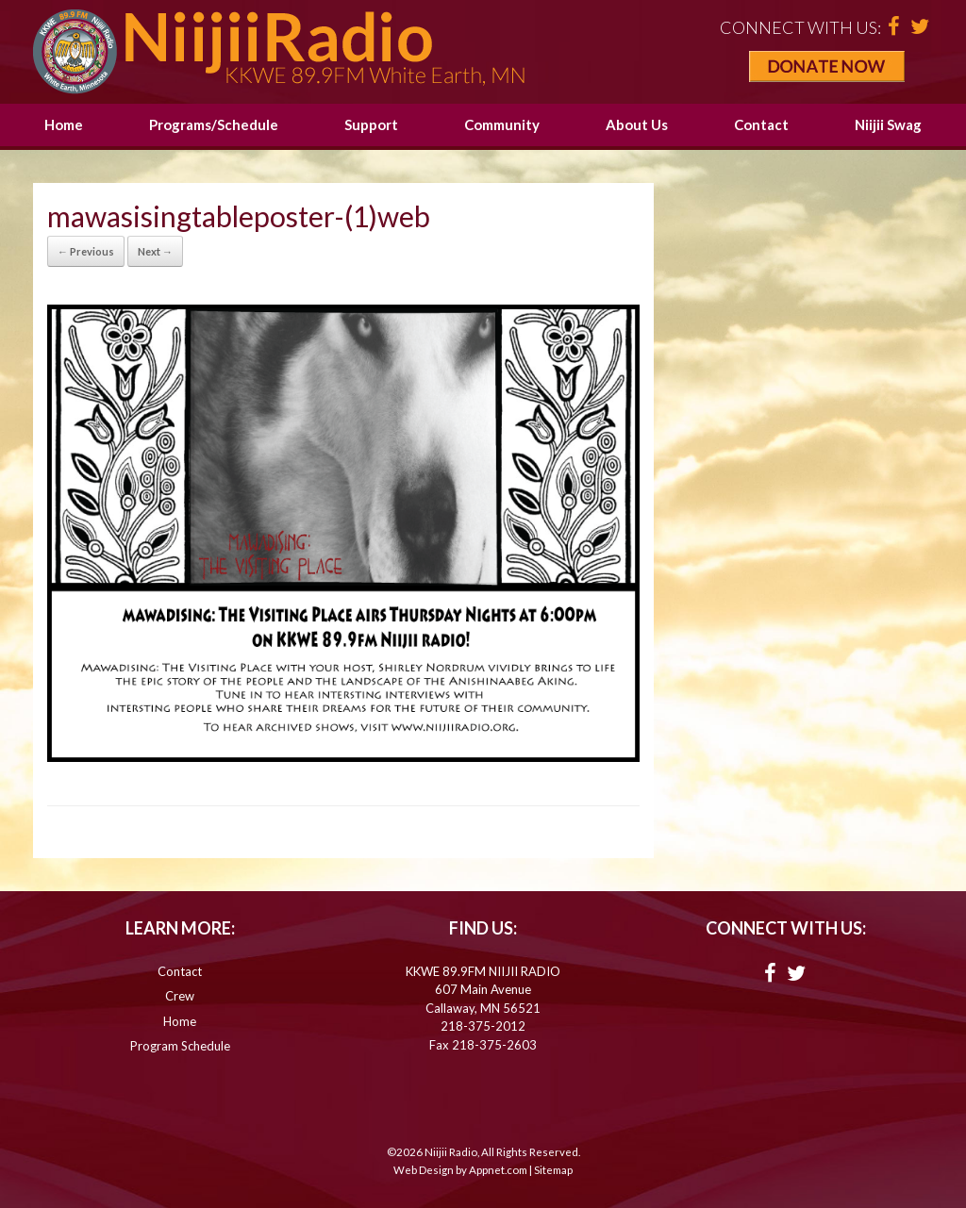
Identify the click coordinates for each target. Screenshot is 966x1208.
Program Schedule (180, 1045)
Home (63, 124)
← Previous (86, 251)
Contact (761, 124)
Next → (155, 251)
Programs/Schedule (213, 124)
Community (502, 124)
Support (371, 124)
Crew (179, 995)
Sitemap (553, 1170)
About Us (637, 124)
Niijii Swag (888, 124)
